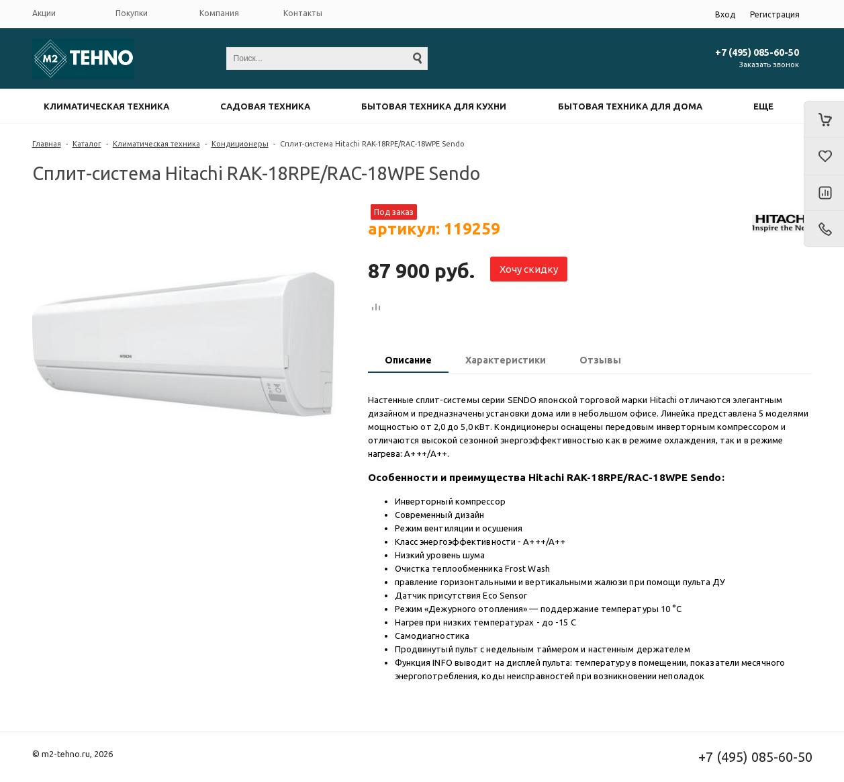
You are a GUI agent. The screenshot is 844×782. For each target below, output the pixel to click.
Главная (46, 144)
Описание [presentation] (408, 360)
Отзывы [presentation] (600, 360)
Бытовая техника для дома (630, 106)
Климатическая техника (106, 106)
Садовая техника (265, 106)
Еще (763, 106)
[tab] (408, 361)
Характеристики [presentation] (505, 360)
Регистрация (775, 14)
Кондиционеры (240, 144)
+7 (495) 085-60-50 (757, 52)
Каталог (87, 144)
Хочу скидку (529, 269)
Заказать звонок (769, 64)
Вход (725, 14)
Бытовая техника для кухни (433, 106)
